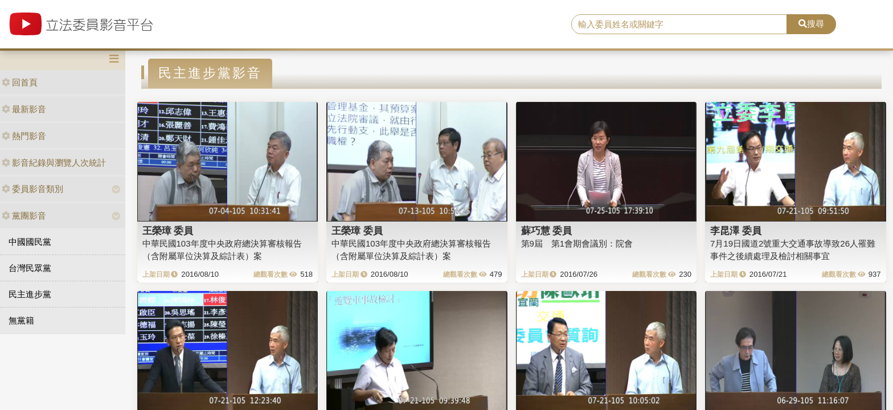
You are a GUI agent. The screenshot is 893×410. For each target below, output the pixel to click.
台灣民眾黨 (30, 268)
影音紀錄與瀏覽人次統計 (54, 162)
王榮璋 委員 (168, 231)
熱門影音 (24, 136)
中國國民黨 (30, 242)
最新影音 (24, 109)
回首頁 (20, 82)
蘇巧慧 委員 (546, 231)
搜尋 (811, 23)
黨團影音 (24, 215)
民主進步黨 (30, 294)
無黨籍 (21, 320)
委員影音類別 (32, 189)
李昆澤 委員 (735, 231)
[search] (679, 24)
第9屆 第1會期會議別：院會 (577, 243)
